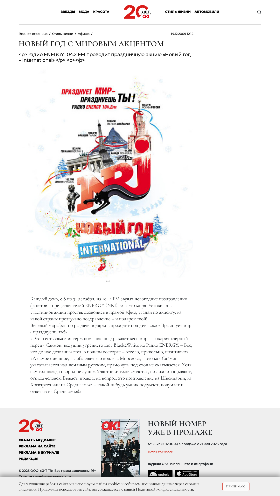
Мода (84, 12)
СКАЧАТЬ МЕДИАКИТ (37, 440)
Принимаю (236, 486)
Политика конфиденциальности (45, 476)
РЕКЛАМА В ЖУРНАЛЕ (39, 452)
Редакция (28, 459)
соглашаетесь (109, 489)
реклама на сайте (37, 446)
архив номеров (160, 451)
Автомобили (206, 12)
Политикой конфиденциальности (164, 489)
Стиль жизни (178, 12)
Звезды (68, 12)
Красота (101, 12)
